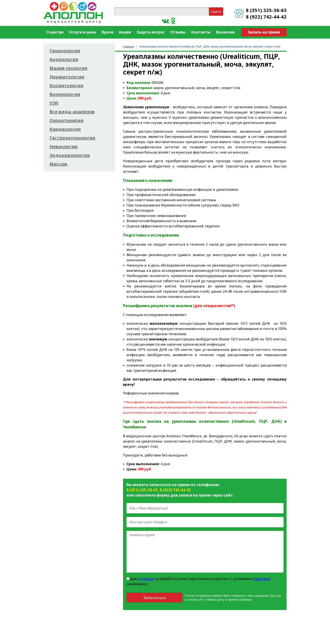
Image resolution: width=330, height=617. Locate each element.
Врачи (107, 32)
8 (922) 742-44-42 (266, 16)
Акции (125, 32)
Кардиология (65, 129)
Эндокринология (70, 155)
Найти (216, 11)
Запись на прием (264, 32)
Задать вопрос (151, 32)
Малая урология (68, 68)
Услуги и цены (82, 32)
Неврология (63, 146)
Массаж (58, 164)
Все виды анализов (72, 112)
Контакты (200, 32)
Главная (128, 46)
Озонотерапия (66, 120)
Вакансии (225, 32)
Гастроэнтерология (72, 138)
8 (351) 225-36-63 (266, 10)
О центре (54, 32)
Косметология (66, 85)
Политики (261, 578)
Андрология (64, 59)
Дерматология (67, 77)
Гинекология (65, 51)
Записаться (154, 597)
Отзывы (178, 32)
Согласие (146, 578)
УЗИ (54, 103)
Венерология (65, 94)
